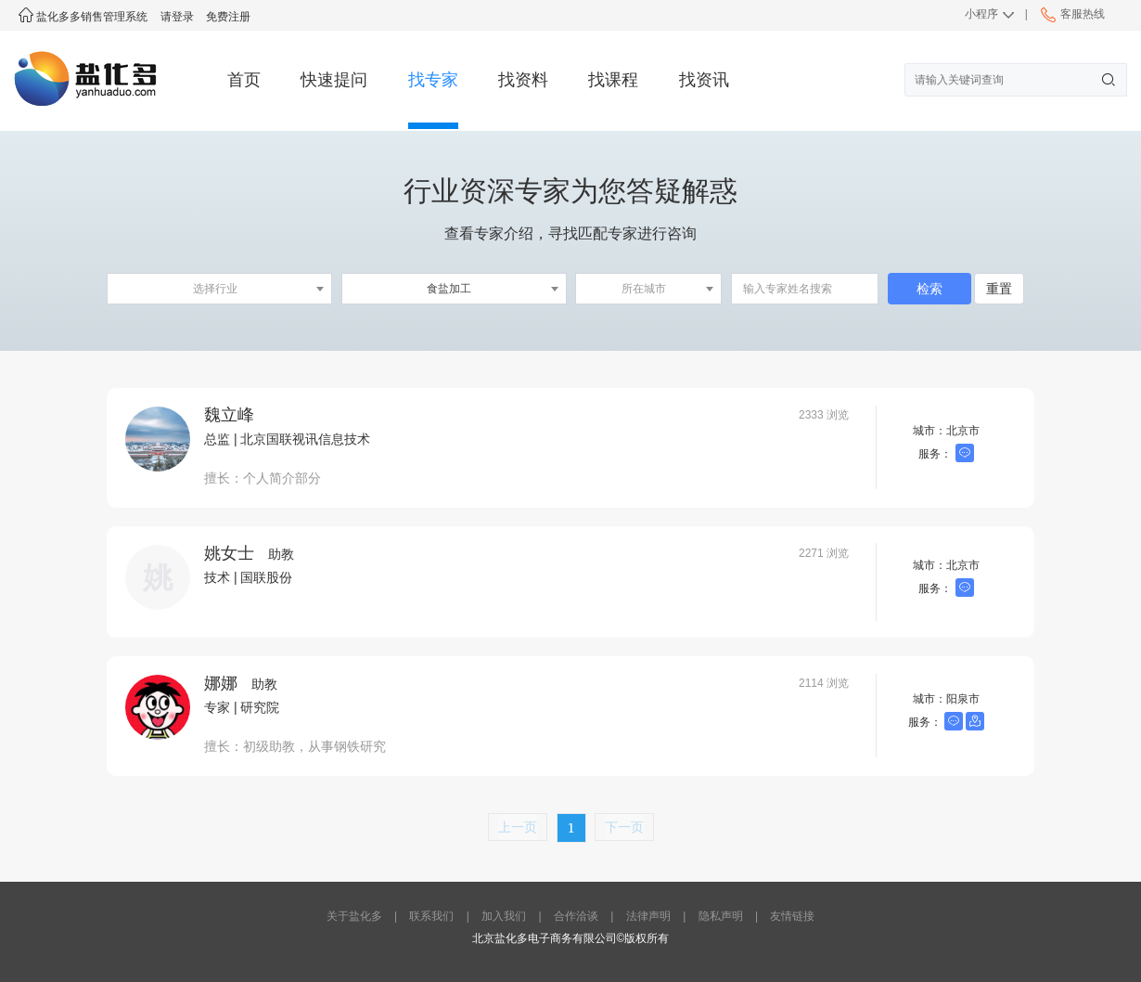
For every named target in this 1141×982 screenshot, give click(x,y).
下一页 (624, 826)
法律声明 (648, 916)
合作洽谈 (576, 916)
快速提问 (334, 80)
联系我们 (431, 916)
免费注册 (228, 16)
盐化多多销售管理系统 (83, 16)
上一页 (517, 826)
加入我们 (503, 916)
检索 (929, 288)
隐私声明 (721, 916)
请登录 (177, 16)
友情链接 (792, 916)
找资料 (523, 80)
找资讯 (704, 80)
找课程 (613, 80)
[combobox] (219, 288)
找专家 (433, 80)
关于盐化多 (354, 916)
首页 (244, 80)
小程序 (981, 13)
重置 (999, 288)
